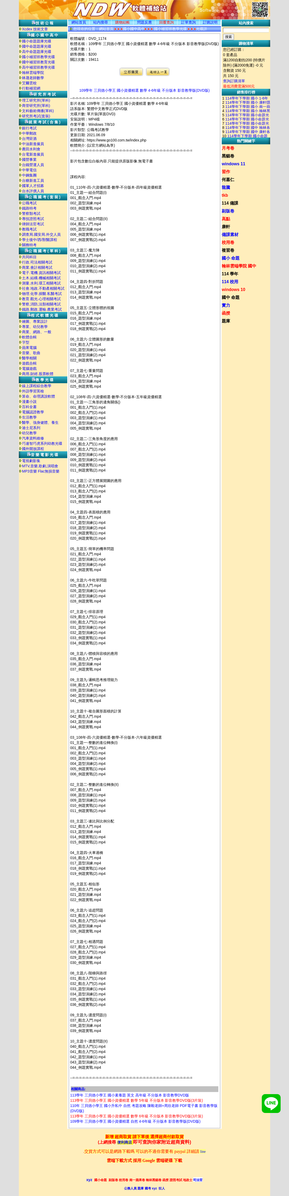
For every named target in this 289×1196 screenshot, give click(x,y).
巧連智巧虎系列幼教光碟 (42, 443)
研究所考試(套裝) (36, 116)
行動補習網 (31, 88)
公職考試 (29, 203)
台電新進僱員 (33, 154)
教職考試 (29, 229)
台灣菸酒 (29, 138)
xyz (89, 1180)
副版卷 (228, 211)
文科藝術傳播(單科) (38, 111)
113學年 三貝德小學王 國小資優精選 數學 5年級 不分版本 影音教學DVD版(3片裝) (136, 1100)
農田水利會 (31, 149)
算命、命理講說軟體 (38, 396)
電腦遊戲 (29, 368)
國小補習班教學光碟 (38, 57)
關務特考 (29, 245)
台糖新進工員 (33, 180)
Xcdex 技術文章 (35, 29)
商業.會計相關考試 (37, 267)
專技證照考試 (33, 219)
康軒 (226, 226)
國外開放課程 (33, 449)
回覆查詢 (166, 22)
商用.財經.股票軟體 (37, 374)
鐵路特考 (29, 208)
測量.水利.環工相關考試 (41, 283)
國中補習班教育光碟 (38, 62)
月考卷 (228, 148)
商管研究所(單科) (36, 105)
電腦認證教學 (33, 412)
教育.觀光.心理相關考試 (41, 299)
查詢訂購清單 (234, 81)
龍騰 (226, 187)
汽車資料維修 (33, 438)
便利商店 (124, 1142)
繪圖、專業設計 (35, 321)
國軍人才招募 (33, 186)
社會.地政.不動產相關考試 (43, 288)
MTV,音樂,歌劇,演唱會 (40, 466)
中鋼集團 (29, 175)
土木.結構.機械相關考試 (41, 278)
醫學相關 (29, 358)
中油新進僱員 (33, 144)
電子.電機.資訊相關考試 (41, 273)
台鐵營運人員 (33, 165)
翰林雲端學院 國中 (239, 266)
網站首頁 (78, 22)
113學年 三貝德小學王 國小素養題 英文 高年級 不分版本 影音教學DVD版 (129, 1095)
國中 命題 (231, 297)
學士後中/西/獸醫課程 (39, 240)
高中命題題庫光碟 (36, 52)
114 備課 (230, 203)
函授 (226, 313)
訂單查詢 (188, 22)
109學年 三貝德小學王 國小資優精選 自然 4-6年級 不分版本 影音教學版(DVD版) (135, 1121)
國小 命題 (231, 258)
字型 (25, 342)
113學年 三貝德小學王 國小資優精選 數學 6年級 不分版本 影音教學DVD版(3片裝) (136, 1116)
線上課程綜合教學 (36, 386)
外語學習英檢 (33, 391)
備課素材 (230, 234)
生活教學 (29, 417)
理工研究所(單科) (36, 100)
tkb (225, 195)
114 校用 (230, 281)
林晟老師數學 (33, 78)
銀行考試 (29, 128)
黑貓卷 (228, 156)
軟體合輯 (29, 337)
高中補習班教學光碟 (38, 67)
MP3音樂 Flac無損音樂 (40, 471)
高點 (226, 219)
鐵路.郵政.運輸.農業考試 (42, 309)
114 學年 (230, 274)
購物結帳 (122, 22)
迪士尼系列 (31, 428)
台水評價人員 (33, 191)
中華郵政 (29, 133)
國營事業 (29, 159)
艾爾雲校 (29, 83)
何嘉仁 (228, 179)
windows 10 (233, 289)
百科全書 (29, 407)
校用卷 (228, 242)
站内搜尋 (100, 22)
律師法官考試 (33, 224)
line (203, 1152)
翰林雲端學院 (33, 72)
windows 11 (233, 164)
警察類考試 (31, 213)
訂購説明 (210, 22)
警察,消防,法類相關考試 (41, 304)
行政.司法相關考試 (37, 262)
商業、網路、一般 (36, 332)
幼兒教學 (29, 433)
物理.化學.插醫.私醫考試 (42, 294)
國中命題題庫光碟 (36, 46)
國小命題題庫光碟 (36, 41)
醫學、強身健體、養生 (40, 422)
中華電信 (29, 170)
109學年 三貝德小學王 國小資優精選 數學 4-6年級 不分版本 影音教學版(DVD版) (144, 90)
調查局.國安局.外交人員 (41, 234)
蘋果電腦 (29, 347)
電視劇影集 (31, 461)
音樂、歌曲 (31, 353)
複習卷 (228, 250)
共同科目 (29, 257)
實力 (226, 305)
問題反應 (144, 22)
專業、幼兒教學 (35, 327)
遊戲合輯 (29, 363)
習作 (226, 171)
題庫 (226, 321)
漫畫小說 (29, 401)
